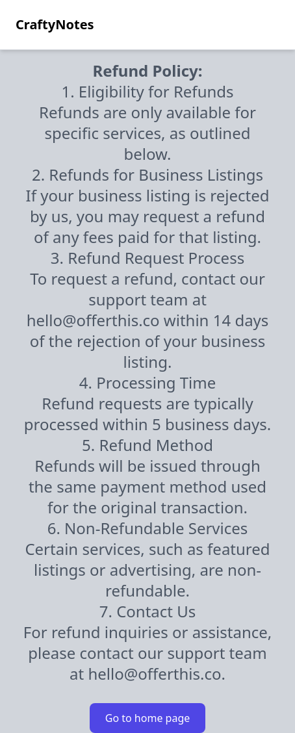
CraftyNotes (55, 24)
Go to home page (147, 718)
